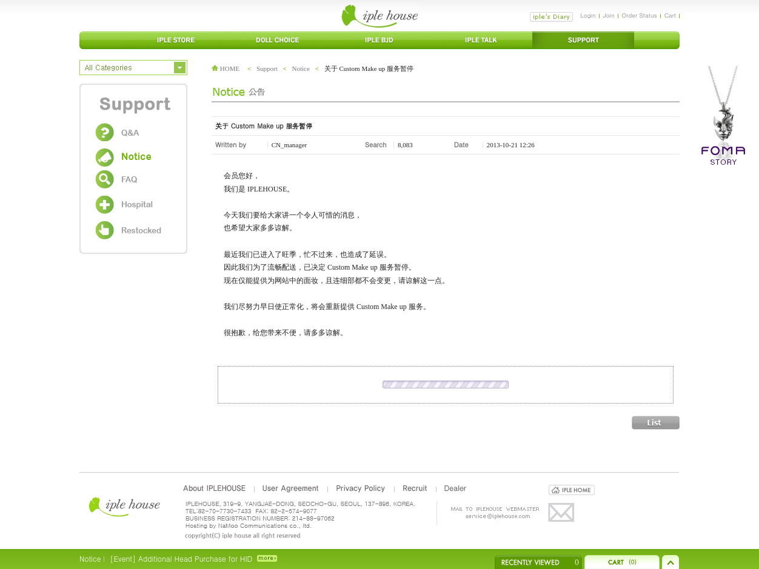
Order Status (639, 15)
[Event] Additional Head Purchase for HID (181, 558)
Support (267, 68)
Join (609, 15)
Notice (301, 68)
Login (587, 15)
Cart (670, 15)
